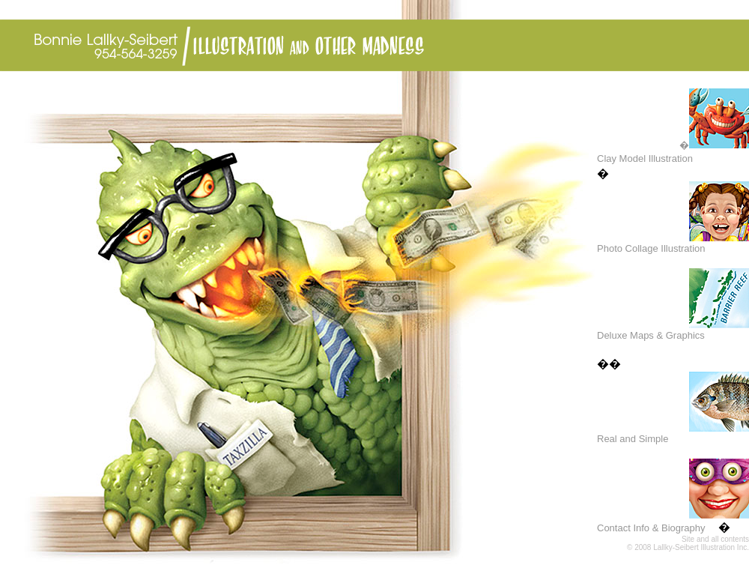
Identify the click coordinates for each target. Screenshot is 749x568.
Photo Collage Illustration (651, 248)
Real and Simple (632, 438)
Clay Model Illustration (645, 158)
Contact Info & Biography (651, 528)
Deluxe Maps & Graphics (651, 335)
